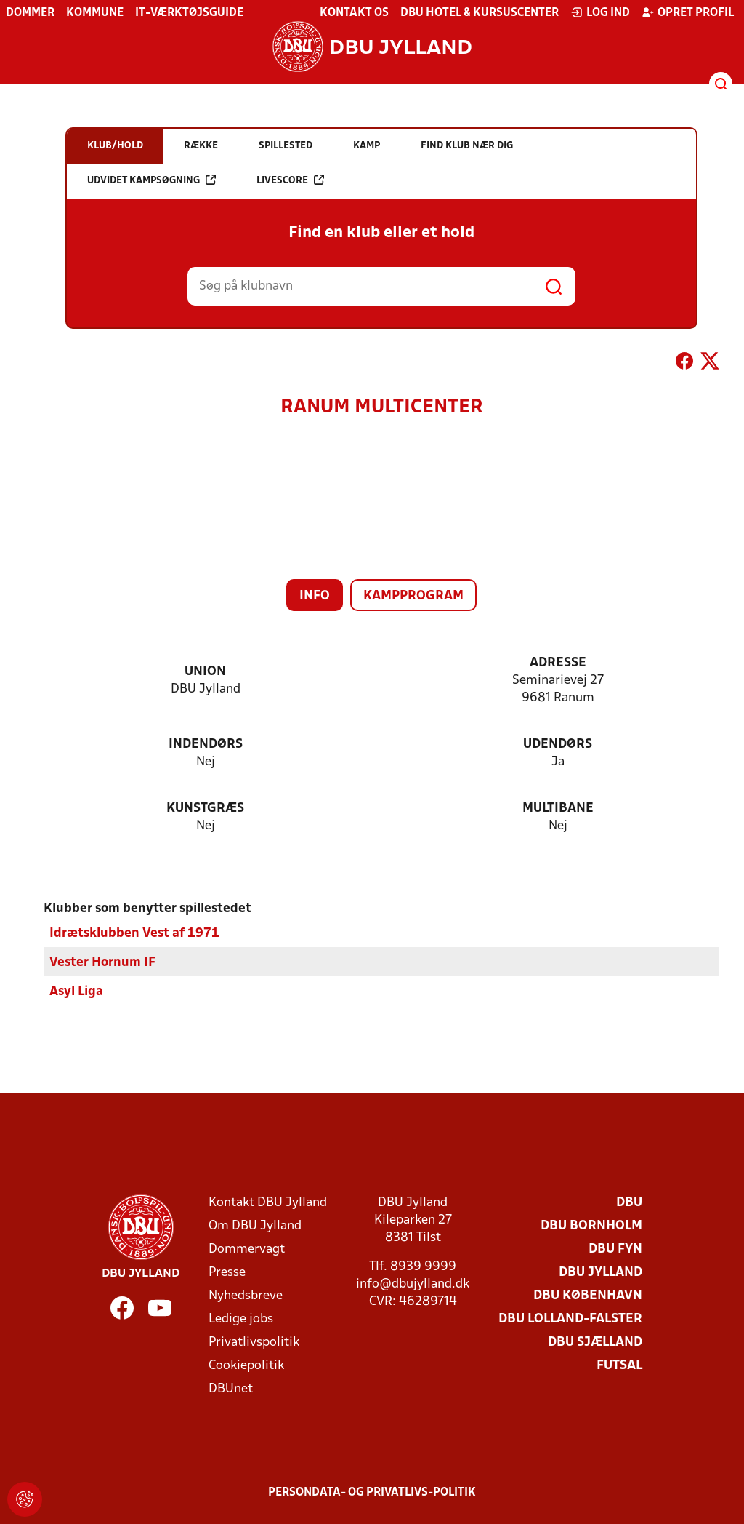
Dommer (30, 13)
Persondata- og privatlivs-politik (372, 1493)
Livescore (290, 180)
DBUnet (231, 1389)
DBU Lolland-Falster (570, 1319)
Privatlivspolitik (254, 1342)
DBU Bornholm (591, 1226)
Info (314, 596)
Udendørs (557, 744)
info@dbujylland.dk (412, 1284)
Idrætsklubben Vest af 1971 (134, 933)
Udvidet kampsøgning (151, 180)
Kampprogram (413, 596)
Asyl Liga (76, 992)
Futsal (619, 1366)
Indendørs (206, 744)
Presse (227, 1272)
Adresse (558, 663)
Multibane (558, 808)
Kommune (95, 13)
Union (205, 672)
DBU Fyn (615, 1249)
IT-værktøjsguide (189, 13)
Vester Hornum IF (102, 963)
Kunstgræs (205, 808)
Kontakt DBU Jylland (268, 1203)
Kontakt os (354, 13)
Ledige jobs (241, 1319)
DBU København (587, 1296)
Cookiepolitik (246, 1366)
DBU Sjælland (595, 1342)
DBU (629, 1203)
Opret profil (688, 12)
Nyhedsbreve (246, 1296)
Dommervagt (247, 1249)
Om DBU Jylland (255, 1226)
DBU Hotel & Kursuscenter (479, 13)
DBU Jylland (600, 1272)
